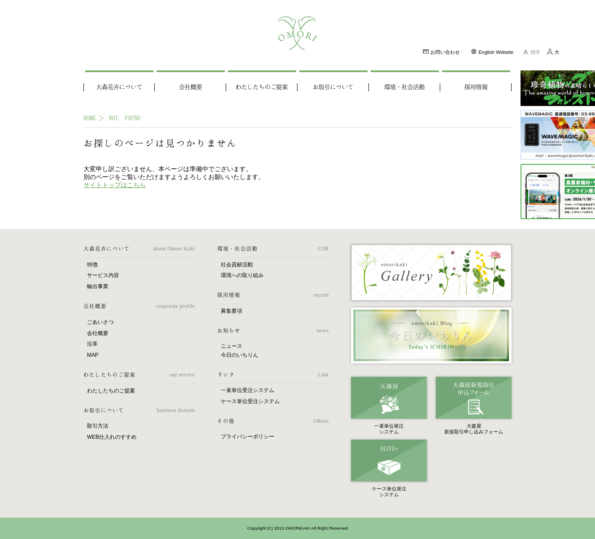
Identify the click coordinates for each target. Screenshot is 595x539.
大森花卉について (119, 87)
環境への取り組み (242, 275)
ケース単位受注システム (250, 401)
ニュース (231, 346)
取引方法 (97, 426)
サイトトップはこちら (114, 184)
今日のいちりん (239, 355)
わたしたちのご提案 (262, 87)
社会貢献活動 (237, 264)
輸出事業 (97, 286)
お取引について (333, 87)
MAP (93, 355)
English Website (492, 51)
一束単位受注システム (247, 390)
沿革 (92, 344)
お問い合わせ (441, 51)
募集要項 (231, 311)
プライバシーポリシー (247, 436)
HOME (89, 117)
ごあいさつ (100, 322)
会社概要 (190, 87)
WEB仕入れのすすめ (111, 437)
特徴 (92, 264)
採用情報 (476, 87)
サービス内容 (103, 275)
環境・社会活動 (404, 87)
